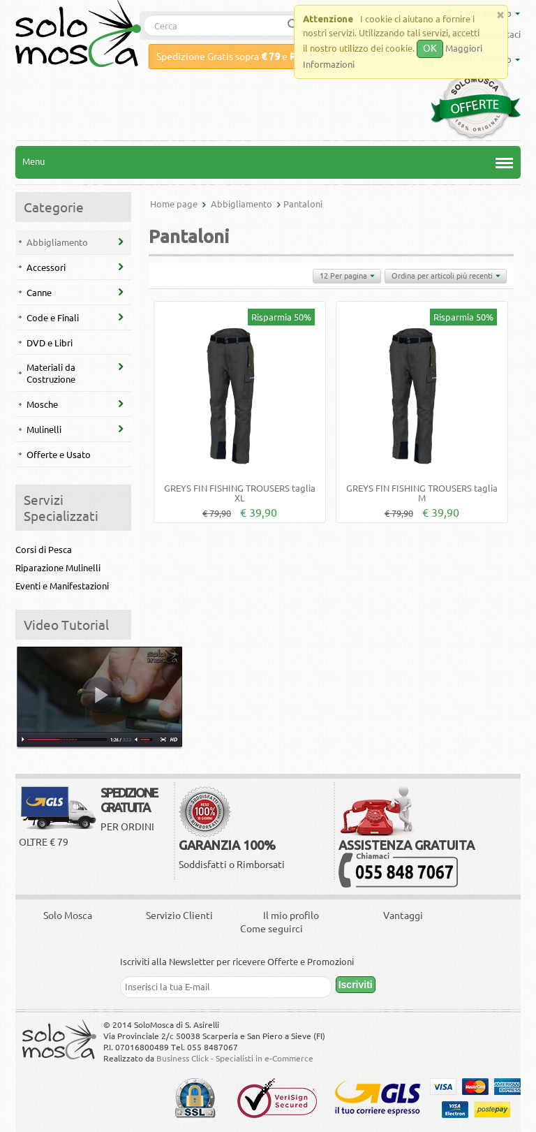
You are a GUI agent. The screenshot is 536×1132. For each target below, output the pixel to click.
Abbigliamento (57, 242)
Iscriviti (355, 984)
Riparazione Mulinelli (57, 568)
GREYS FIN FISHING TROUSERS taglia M (422, 493)
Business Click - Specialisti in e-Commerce (234, 1058)
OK (430, 48)
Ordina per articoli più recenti (446, 276)
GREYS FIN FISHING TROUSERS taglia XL (239, 493)
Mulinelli (44, 429)
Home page (174, 204)
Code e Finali (53, 318)
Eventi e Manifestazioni (62, 586)
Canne (39, 292)
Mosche (42, 404)
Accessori (46, 267)
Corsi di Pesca (43, 549)
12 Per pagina (347, 276)
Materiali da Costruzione (51, 373)
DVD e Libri (50, 343)
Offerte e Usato (59, 455)
